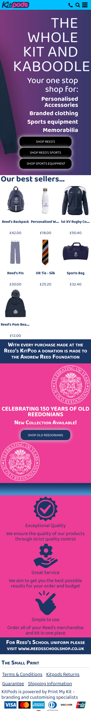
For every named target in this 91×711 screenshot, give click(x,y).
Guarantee (13, 684)
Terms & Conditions (22, 674)
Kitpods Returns (62, 674)
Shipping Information (50, 684)
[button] (77, 4)
